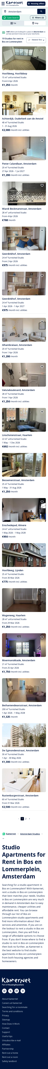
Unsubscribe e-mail (11, 1040)
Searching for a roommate (14, 1007)
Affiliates (6, 1044)
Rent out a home (10, 1052)
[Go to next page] (29, 818)
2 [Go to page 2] (25, 818)
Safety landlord (9, 1061)
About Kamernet (10, 998)
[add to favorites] (42, 50)
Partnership (8, 1048)
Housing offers (36, 3)
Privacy (5, 1015)
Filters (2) (38, 17)
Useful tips (7, 1036)
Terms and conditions (12, 1011)
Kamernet (9, 833)
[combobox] (18, 12)
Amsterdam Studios (30, 833)
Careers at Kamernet (12, 1003)
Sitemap (6, 1019)
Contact (5, 1028)
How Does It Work (11, 1023)
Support (6, 1032)
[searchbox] (22, 11)
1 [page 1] (22, 818)
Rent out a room (10, 1057)
